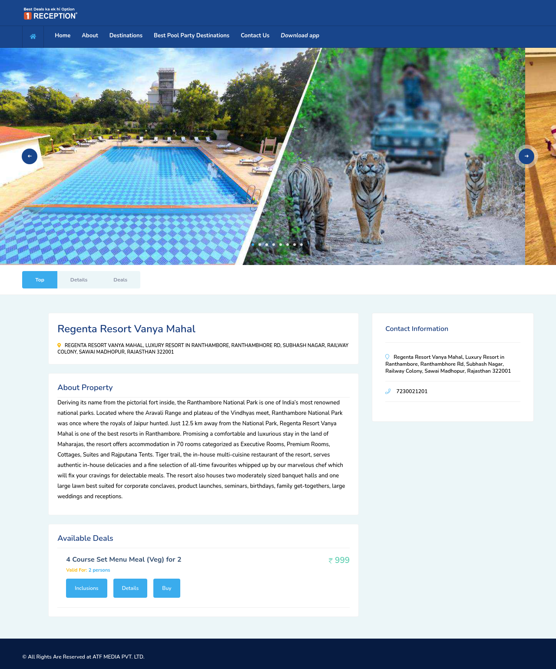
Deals (120, 279)
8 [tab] (301, 244)
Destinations (125, 36)
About (90, 36)
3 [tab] (266, 244)
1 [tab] (253, 244)
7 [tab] (294, 244)
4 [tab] (273, 244)
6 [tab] (287, 244)
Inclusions (86, 588)
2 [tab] (259, 244)
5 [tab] (280, 244)
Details (78, 279)
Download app (300, 36)
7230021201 (411, 391)
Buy (166, 588)
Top (39, 279)
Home (62, 36)
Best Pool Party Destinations (191, 36)
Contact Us (255, 36)
